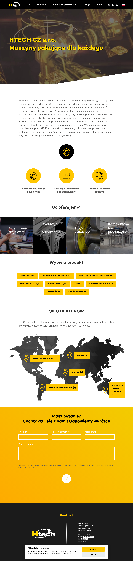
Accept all (93, 549)
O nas (27, 5)
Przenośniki (53, 292)
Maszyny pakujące (30, 284)
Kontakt (101, 5)
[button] (123, 4)
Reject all (93, 554)
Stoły (78, 284)
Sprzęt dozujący (57, 284)
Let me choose (66, 553)
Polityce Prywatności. (26, 468)
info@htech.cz (88, 537)
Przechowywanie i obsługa (56, 276)
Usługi (87, 5)
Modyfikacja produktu (101, 284)
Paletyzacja (27, 276)
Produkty (41, 5)
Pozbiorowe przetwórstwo (65, 5)
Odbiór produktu (77, 292)
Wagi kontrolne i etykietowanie (95, 276)
